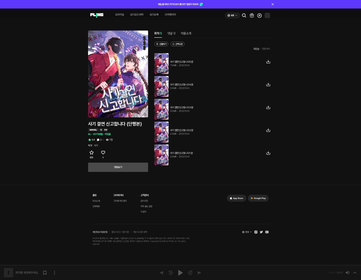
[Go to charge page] (259, 15)
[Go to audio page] (97, 15)
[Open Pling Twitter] (261, 232)
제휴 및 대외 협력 (140, 232)
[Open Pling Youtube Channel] (267, 232)
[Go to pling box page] (252, 15)
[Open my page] (267, 15)
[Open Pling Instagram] (255, 232)
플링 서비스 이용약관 (120, 232)
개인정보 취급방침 (100, 232)
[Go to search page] (244, 15)
